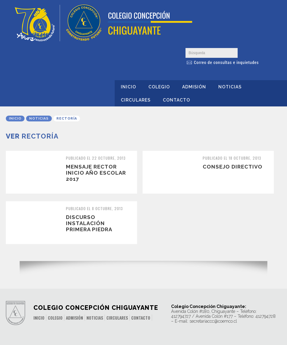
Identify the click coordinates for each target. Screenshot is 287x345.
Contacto (176, 100)
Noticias (230, 86)
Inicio (128, 86)
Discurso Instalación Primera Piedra (89, 223)
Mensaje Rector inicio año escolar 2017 (96, 173)
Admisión (194, 86)
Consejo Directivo (232, 167)
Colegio (159, 86)
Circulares (136, 100)
